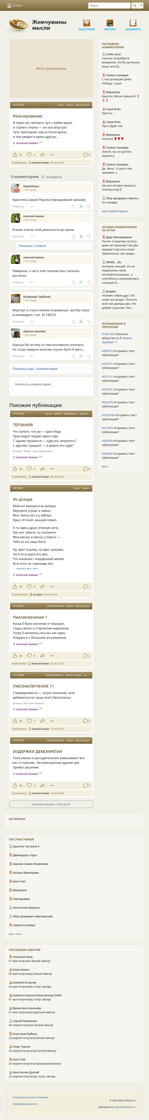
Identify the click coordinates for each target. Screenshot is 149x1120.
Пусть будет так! (112, 126)
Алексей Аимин (27, 143)
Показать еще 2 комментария (35, 369)
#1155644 (18, 105)
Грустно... (108, 113)
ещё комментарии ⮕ (115, 211)
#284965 (107, 453)
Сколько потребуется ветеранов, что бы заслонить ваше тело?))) (121, 62)
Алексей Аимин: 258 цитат (51, 804)
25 (20, 721)
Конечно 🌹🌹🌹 (113, 139)
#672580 (17, 488)
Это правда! (109, 202)
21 (20, 155)
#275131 (107, 376)
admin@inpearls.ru (125, 1107)
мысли (70, 105)
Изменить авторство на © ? (117, 338)
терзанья (84, 413)
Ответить (18, 206)
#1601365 (108, 334)
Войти (14, 5)
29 (20, 469)
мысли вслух (82, 105)
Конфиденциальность (25, 1104)
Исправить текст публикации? (118, 353)
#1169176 (18, 740)
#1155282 (18, 606)
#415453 (107, 428)
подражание (70, 413)
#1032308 (108, 415)
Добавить (133, 21)
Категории (87, 21)
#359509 (107, 441)
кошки (85, 488)
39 (20, 586)
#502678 (107, 402)
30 (20, 656)
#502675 (107, 351)
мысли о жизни (73, 675)
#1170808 (18, 675)
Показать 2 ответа (32, 246)
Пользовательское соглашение (30, 1097)
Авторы (110, 21)
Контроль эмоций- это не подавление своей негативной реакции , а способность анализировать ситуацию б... (120, 274)
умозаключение (55, 606)
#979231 (107, 389)
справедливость (54, 675)
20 (20, 785)
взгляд (57, 413)
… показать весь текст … (27, 568)
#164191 (107, 364)
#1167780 (18, 413)
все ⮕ (105, 466)
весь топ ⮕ (15, 934)
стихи (60, 105)
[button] (51, 368)
